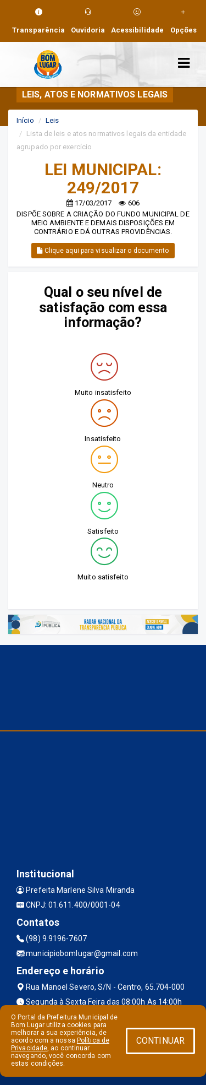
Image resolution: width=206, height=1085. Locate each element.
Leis (52, 120)
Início (25, 120)
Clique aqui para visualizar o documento (103, 250)
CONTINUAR (160, 1040)
